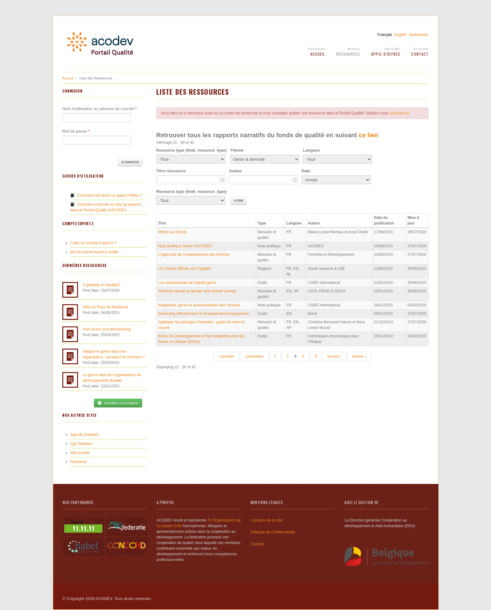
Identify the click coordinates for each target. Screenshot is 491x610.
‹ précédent (254, 356)
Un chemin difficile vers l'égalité (184, 268)
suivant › (334, 356)
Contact (420, 54)
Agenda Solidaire (84, 434)
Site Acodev (80, 453)
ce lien (368, 135)
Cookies (257, 544)
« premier (226, 356)
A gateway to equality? (101, 285)
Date (306, 171)
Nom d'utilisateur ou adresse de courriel (99, 108)
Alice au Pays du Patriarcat (105, 307)
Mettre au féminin (172, 232)
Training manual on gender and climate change (197, 291)
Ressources (354, 48)
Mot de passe (76, 131)
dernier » (359, 356)
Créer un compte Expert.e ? (93, 243)
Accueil (317, 54)
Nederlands (418, 35)
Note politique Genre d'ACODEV (185, 246)
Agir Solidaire (81, 443)
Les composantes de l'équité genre (187, 282)
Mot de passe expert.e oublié (94, 252)
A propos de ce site (266, 520)
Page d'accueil (316, 48)
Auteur (235, 171)
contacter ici (399, 113)
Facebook (78, 462)
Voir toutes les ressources (118, 403)
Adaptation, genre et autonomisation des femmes (199, 305)
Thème (237, 150)
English (400, 35)
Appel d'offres (392, 48)
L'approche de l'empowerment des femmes (194, 254)
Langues (311, 150)
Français (385, 35)
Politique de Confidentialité (273, 532)
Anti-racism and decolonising (107, 329)
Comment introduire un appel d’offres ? (109, 195)
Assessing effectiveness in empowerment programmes (203, 313)
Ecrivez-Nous (421, 48)
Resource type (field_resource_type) (191, 150)
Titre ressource (171, 171)
